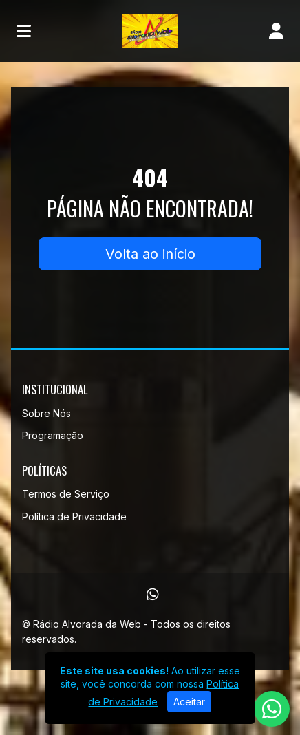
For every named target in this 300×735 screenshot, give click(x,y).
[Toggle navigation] (23, 31)
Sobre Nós (46, 413)
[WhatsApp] (153, 594)
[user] (276, 31)
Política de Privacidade (74, 516)
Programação (52, 435)
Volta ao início (150, 254)
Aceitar (189, 701)
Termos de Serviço (65, 494)
